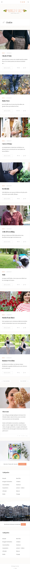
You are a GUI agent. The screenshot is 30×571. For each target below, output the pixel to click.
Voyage (18, 494)
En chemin (5, 189)
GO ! (23, 524)
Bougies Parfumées (7, 481)
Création (18, 481)
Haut (15, 568)
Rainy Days (6, 101)
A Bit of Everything (8, 232)
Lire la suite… (7, 67)
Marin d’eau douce (8, 318)
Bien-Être (18, 478)
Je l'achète (22, 464)
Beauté (4, 478)
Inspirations (5, 488)
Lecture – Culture (20, 488)
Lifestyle (4, 491)
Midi (3, 275)
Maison (18, 491)
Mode (3, 53)
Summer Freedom (8, 361)
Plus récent (24, 381)
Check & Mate (7, 56)
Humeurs (18, 484)
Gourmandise (5, 484)
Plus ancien (6, 381)
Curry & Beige (7, 144)
